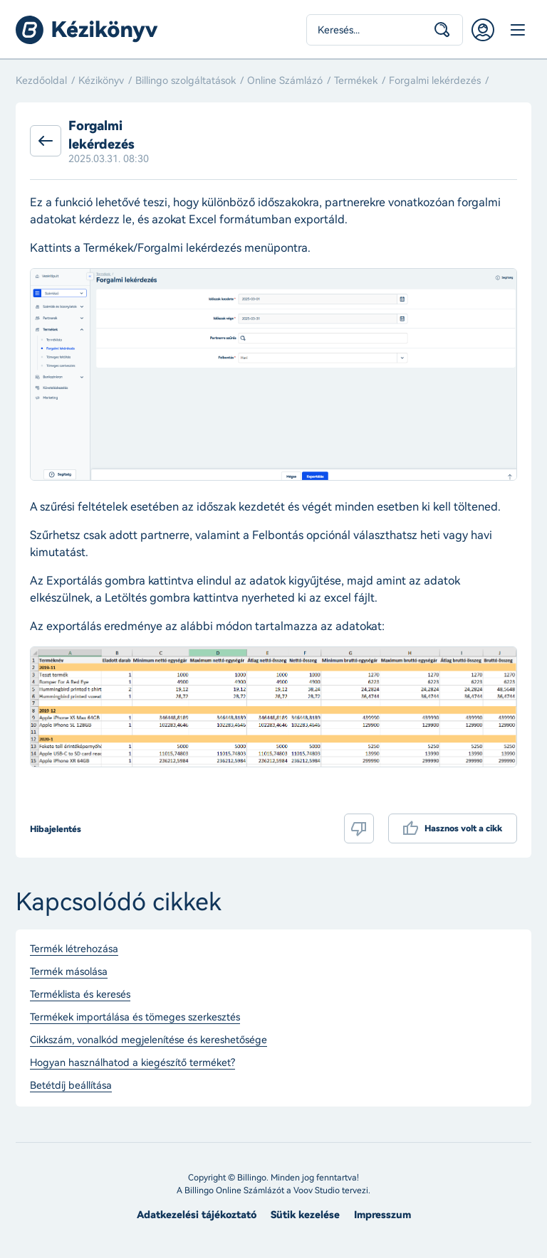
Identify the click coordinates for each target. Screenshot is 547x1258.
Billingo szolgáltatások (185, 81)
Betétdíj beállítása (71, 1086)
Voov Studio (316, 1190)
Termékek (355, 81)
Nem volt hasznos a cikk (359, 828)
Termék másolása (69, 972)
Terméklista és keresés (80, 995)
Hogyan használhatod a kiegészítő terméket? (132, 1063)
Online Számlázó (285, 81)
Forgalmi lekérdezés (435, 81)
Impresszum (382, 1215)
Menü (517, 30)
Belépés (483, 30)
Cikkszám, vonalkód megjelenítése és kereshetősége (148, 1040)
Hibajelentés (55, 829)
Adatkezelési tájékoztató (196, 1215)
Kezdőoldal (41, 81)
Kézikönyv (101, 81)
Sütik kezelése (305, 1215)
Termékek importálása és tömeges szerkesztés (135, 1017)
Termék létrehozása (74, 949)
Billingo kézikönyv (87, 30)
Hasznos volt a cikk (463, 828)
